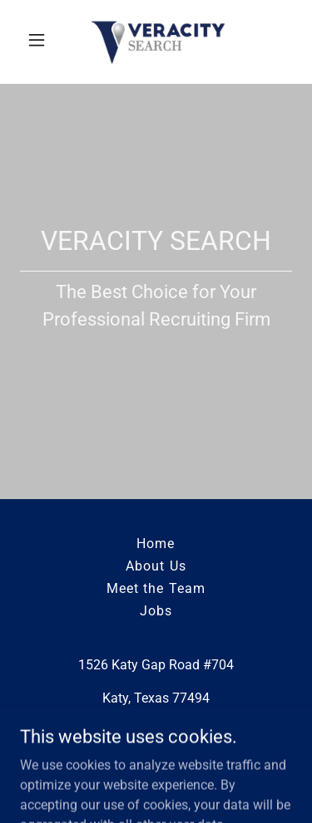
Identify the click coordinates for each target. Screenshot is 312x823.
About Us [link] (156, 566)
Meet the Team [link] (155, 588)
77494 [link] (191, 698)
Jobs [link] (156, 611)
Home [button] (155, 543)
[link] (156, 40)
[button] (40, 39)
